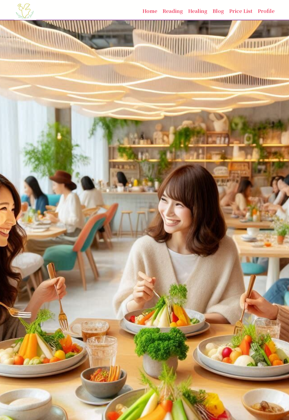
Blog (218, 10)
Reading (173, 10)
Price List (241, 10)
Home (149, 10)
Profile (266, 10)
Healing (197, 10)
